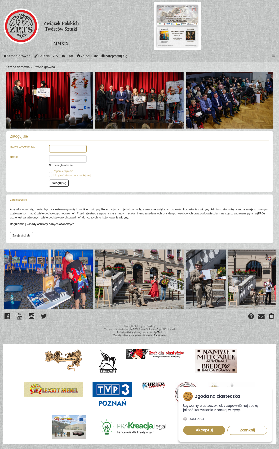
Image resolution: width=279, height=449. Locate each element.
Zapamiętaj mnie (61, 171)
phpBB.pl (157, 332)
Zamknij (247, 430)
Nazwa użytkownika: (22, 146)
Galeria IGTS (46, 57)
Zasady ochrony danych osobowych (50, 224)
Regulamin (17, 224)
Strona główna (17, 57)
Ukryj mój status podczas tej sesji (70, 175)
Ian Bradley (149, 326)
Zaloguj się (87, 57)
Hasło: (14, 156)
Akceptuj (204, 430)
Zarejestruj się (114, 57)
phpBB (132, 329)
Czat (67, 57)
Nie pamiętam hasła (61, 165)
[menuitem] (271, 317)
